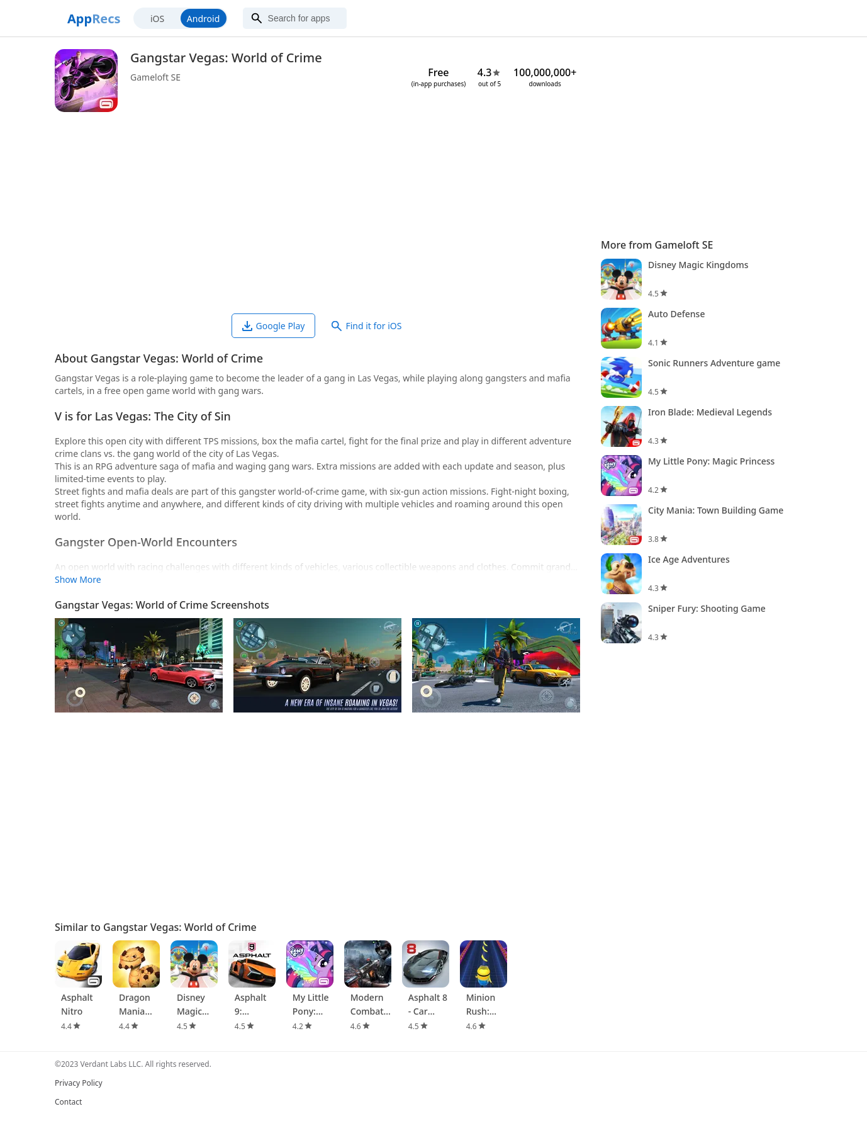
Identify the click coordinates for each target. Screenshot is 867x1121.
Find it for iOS (366, 326)
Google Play (273, 326)
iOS (157, 19)
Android (203, 19)
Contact (68, 1101)
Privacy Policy (79, 1083)
